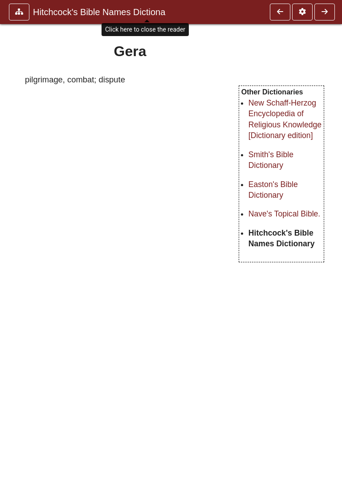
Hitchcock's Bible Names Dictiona (99, 12)
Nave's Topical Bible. (284, 213)
